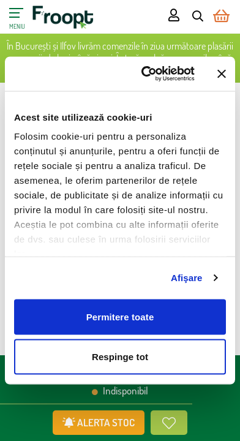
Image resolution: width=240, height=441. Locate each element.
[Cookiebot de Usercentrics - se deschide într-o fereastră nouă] (146, 74)
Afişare (187, 278)
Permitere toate (120, 316)
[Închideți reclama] (221, 73)
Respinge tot (120, 357)
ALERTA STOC (98, 422)
